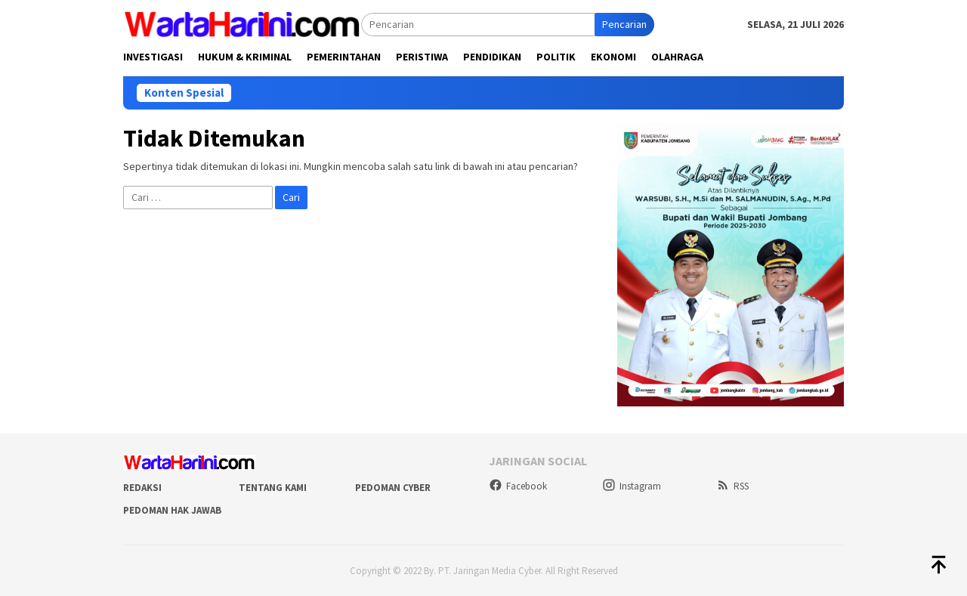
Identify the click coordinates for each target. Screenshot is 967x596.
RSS (732, 486)
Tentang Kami (273, 487)
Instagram (631, 486)
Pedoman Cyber (393, 487)
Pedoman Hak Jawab (172, 510)
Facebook (518, 486)
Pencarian (624, 24)
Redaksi (142, 487)
